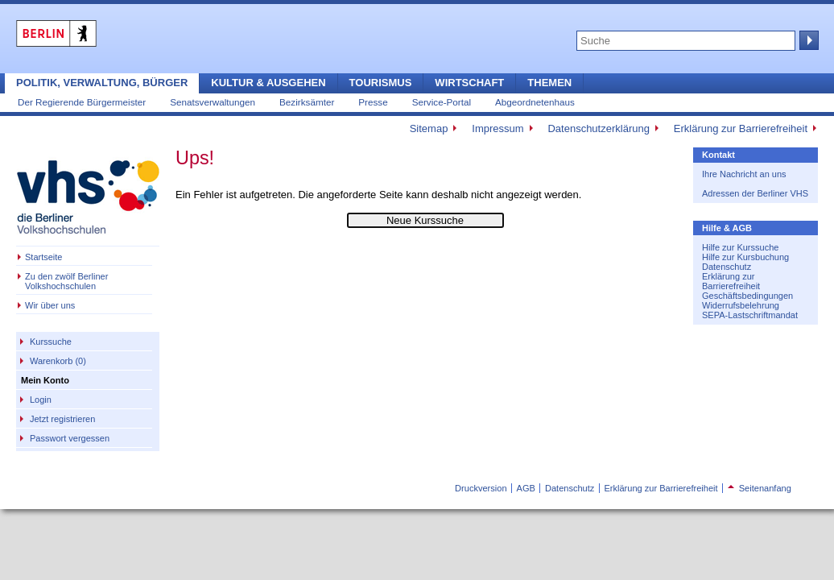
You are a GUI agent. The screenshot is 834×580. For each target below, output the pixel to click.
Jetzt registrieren (62, 419)
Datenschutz (726, 266)
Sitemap (429, 128)
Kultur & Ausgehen (268, 83)
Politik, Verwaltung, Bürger (102, 83)
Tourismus (380, 83)
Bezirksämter (306, 102)
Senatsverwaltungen (212, 102)
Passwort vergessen (69, 438)
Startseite (43, 257)
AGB (526, 488)
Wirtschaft (469, 83)
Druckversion (480, 488)
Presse (372, 102)
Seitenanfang (759, 488)
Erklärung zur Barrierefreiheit (740, 128)
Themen (549, 83)
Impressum (497, 128)
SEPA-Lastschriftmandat (750, 315)
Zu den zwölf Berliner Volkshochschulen (66, 281)
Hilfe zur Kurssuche (740, 247)
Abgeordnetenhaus (535, 102)
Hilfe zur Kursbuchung (745, 257)
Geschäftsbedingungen (747, 295)
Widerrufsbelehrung (740, 305)
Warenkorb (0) (58, 361)
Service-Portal (441, 102)
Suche (807, 40)
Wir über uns (50, 305)
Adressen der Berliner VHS (755, 193)
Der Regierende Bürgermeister (82, 102)
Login (41, 399)
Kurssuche (51, 341)
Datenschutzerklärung (598, 128)
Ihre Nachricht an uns (744, 174)
